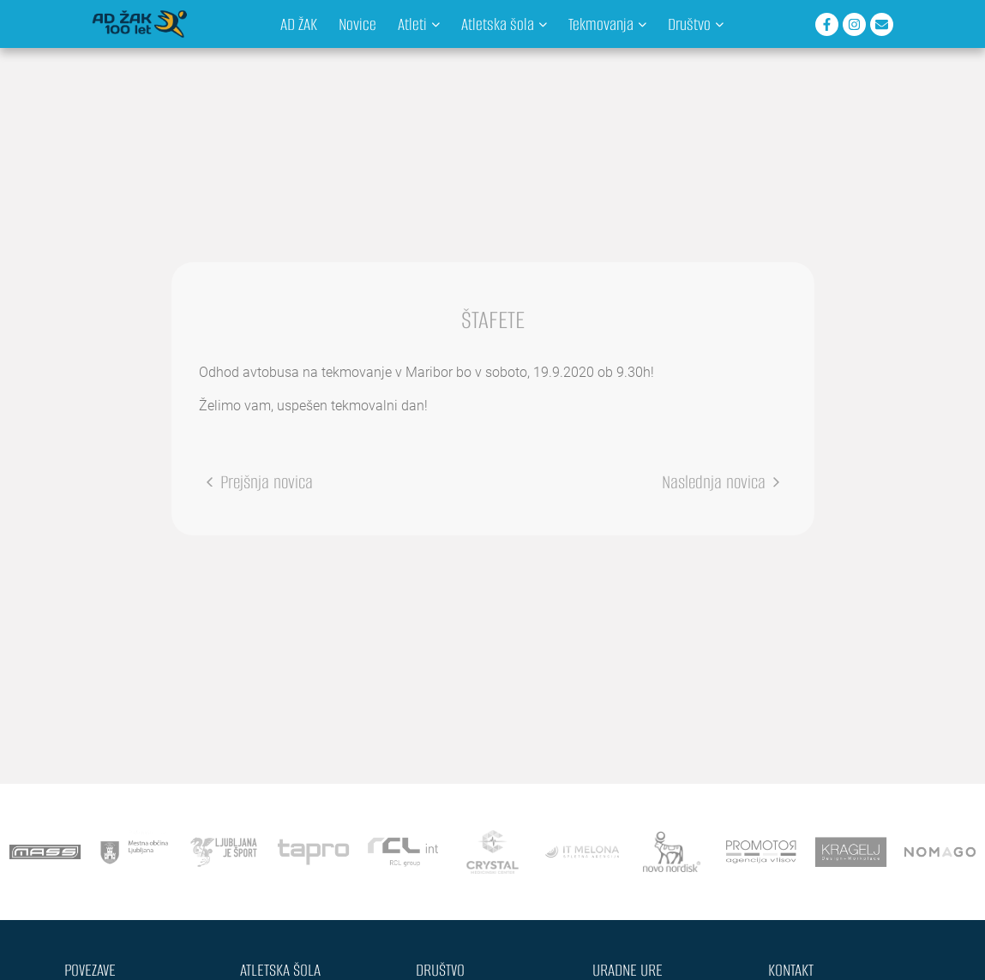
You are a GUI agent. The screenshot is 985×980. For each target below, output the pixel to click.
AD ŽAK (298, 24)
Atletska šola (504, 24)
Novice (357, 24)
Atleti (419, 24)
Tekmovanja (607, 24)
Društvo (696, 24)
